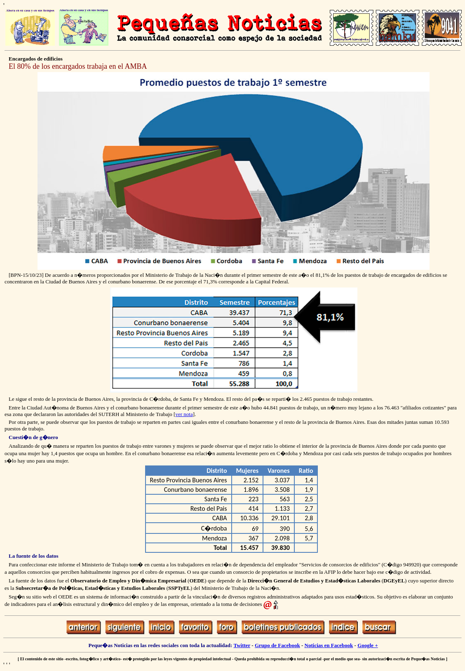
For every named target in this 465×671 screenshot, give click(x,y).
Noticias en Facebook (329, 645)
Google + (367, 645)
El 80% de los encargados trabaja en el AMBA (78, 66)
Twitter (241, 645)
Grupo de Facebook (277, 645)
